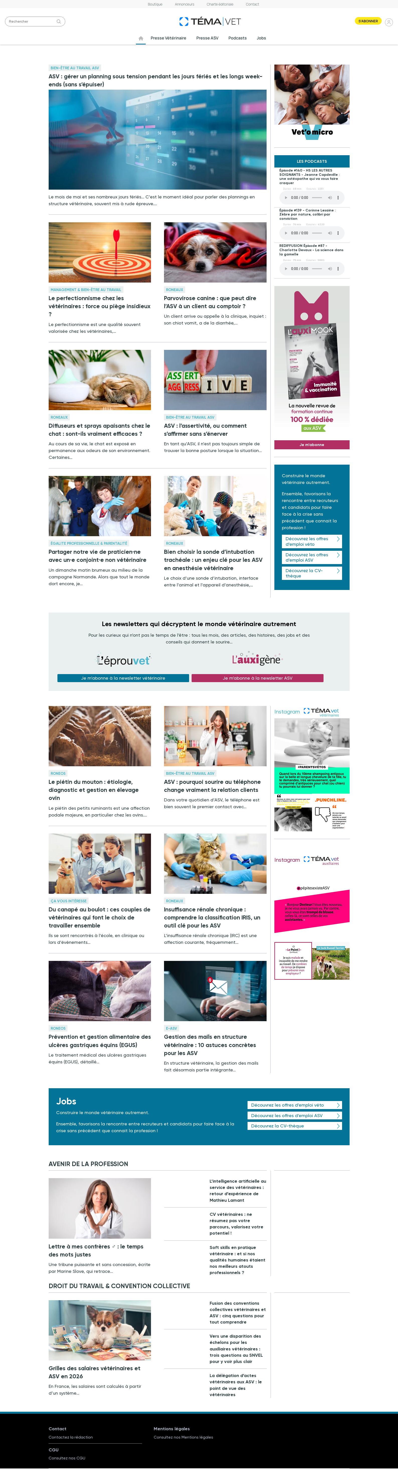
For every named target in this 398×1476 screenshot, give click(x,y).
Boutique (155, 4)
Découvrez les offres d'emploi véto (307, 541)
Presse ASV (208, 38)
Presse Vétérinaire (169, 38)
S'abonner (368, 21)
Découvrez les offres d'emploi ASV (307, 557)
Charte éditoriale (220, 4)
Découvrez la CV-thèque (304, 573)
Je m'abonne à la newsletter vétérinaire (123, 678)
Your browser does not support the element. (312, 197)
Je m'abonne (311, 445)
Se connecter (389, 22)
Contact (252, 4)
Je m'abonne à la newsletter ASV (257, 678)
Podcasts (238, 38)
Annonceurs (184, 4)
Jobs (261, 38)
